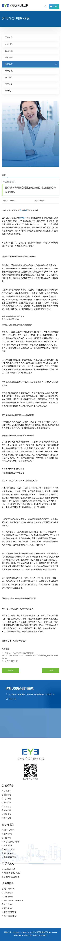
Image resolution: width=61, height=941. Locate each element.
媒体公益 (9, 78)
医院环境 (9, 51)
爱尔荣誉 (9, 57)
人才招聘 (9, 44)
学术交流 (9, 71)
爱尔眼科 (23, 210)
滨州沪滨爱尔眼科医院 (40, 932)
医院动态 (9, 64)
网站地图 (7, 932)
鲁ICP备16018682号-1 (38, 935)
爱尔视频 (9, 91)
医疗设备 (9, 84)
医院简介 (9, 37)
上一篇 (10, 671)
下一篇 (51, 671)
